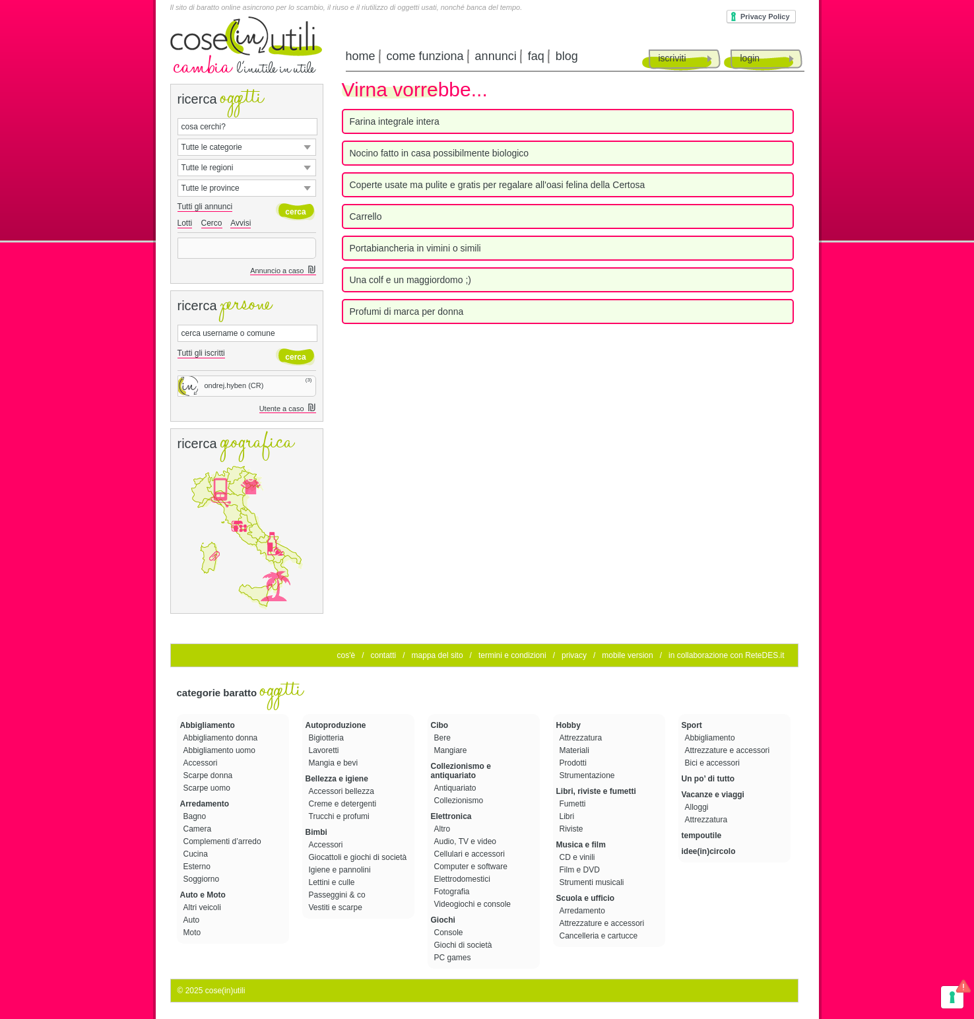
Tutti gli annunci (205, 206)
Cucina (197, 854)
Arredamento (205, 803)
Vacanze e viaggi (713, 794)
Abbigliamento (207, 725)
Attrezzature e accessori (603, 923)
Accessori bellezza (343, 791)
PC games (453, 957)
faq (536, 56)
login (750, 58)
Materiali (576, 750)
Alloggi (698, 807)
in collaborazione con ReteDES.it (726, 655)
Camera (198, 829)
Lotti (185, 223)
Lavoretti (325, 750)
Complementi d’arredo (223, 841)
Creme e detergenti (344, 803)
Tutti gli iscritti (201, 353)
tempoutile (702, 835)
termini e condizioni (512, 655)
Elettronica (451, 816)
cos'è (346, 655)
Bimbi (316, 832)
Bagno (196, 816)
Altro (443, 829)
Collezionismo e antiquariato (461, 771)
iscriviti (672, 58)
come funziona (425, 56)
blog (567, 56)
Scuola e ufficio (585, 898)
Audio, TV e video (466, 841)
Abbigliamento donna (221, 737)
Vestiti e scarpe (337, 907)
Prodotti (574, 763)
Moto (193, 932)
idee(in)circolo (709, 851)
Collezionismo (460, 800)
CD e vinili (578, 857)
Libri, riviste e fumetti (596, 791)
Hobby (568, 725)
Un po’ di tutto (708, 778)
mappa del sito (437, 655)
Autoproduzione (336, 725)
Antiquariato (456, 788)
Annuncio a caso (282, 271)
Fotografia (453, 891)
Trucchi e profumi (340, 816)
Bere (443, 737)
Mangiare (451, 750)
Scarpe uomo (208, 788)
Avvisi (240, 223)
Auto (192, 920)
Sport (692, 725)
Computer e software (472, 866)
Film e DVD (581, 869)
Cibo (440, 725)
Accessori (201, 763)
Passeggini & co (338, 895)
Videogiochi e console (473, 904)
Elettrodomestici (463, 879)
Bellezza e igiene (337, 778)
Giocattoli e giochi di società (359, 857)
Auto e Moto (203, 895)
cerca (295, 211)
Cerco (211, 223)
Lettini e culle (333, 882)
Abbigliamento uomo (220, 750)
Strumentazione (588, 775)
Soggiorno (202, 879)
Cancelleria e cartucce (600, 935)
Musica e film (581, 844)
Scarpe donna (209, 775)
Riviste (572, 829)
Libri (568, 816)
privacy (574, 655)
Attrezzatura (582, 737)
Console (449, 932)
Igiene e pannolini (341, 869)
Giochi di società (464, 945)
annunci (496, 56)
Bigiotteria (327, 737)
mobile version (627, 655)
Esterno (198, 866)
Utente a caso (287, 409)
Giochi (443, 920)
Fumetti (574, 803)
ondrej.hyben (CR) (221, 385)
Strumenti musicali (593, 882)
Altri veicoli (203, 907)
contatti (383, 655)
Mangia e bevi (334, 763)
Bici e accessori (713, 763)
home (360, 56)
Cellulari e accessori (470, 854)
